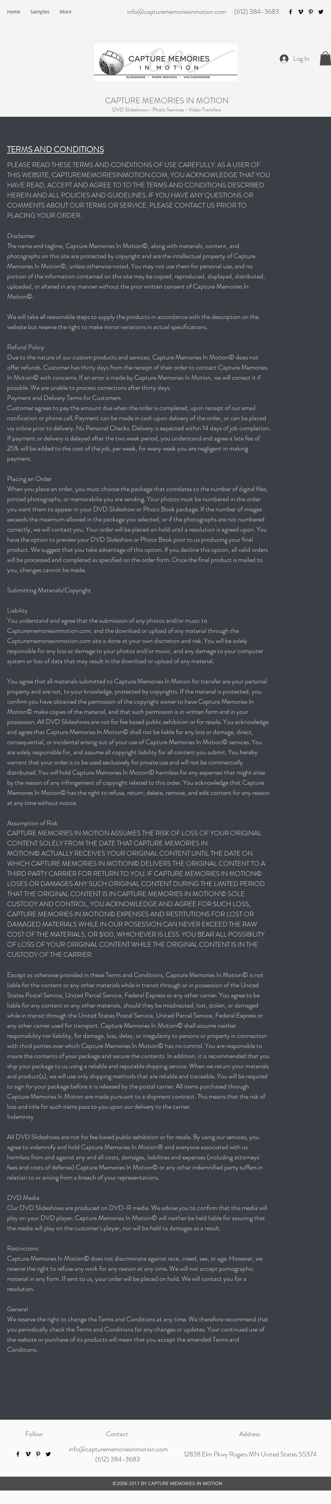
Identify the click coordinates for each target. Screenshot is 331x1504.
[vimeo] (300, 11)
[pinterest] (310, 11)
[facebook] (290, 11)
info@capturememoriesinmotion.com (176, 12)
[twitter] (321, 11)
